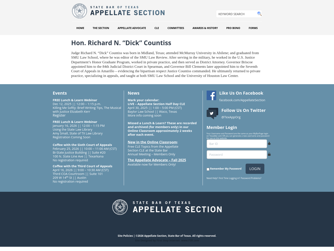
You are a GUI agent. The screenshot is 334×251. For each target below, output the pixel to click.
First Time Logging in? (229, 178)
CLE (156, 28)
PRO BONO (233, 28)
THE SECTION (101, 28)
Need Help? (212, 178)
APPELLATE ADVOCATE (132, 28)
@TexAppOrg (231, 117)
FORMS (253, 28)
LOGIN (255, 168)
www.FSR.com (190, 240)
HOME (80, 28)
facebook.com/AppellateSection (242, 100)
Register (59, 115)
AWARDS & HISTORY (205, 28)
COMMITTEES (175, 28)
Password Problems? (251, 178)
